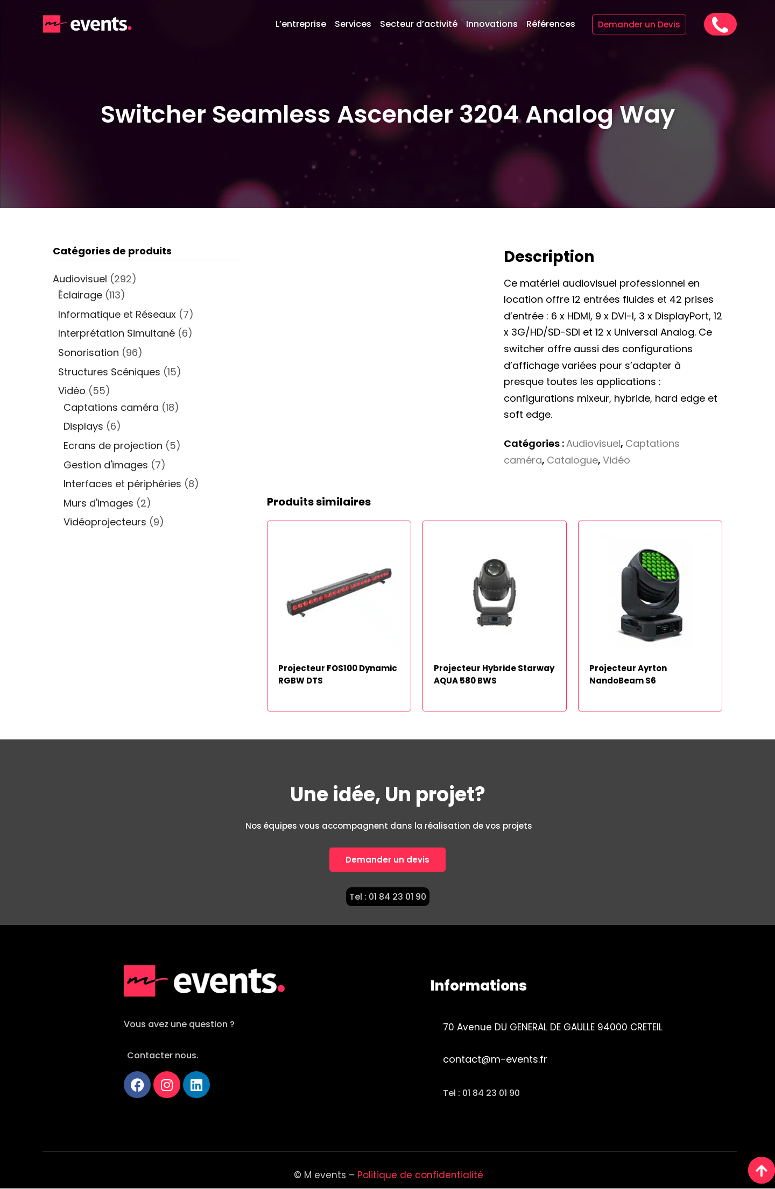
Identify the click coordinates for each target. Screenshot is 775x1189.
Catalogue (572, 460)
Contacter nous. (163, 1055)
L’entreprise (301, 24)
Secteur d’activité (418, 24)
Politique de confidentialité (421, 1175)
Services (353, 24)
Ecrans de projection (113, 445)
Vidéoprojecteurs (105, 522)
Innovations (492, 24)
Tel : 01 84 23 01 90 (387, 897)
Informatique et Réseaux (117, 314)
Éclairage (80, 295)
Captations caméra (111, 407)
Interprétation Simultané (116, 333)
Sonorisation (88, 352)
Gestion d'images (106, 465)
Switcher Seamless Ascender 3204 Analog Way (388, 114)
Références (550, 24)
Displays (83, 426)
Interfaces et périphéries (122, 483)
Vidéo (616, 460)
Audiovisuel (593, 443)
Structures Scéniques (109, 372)
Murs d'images (98, 503)
